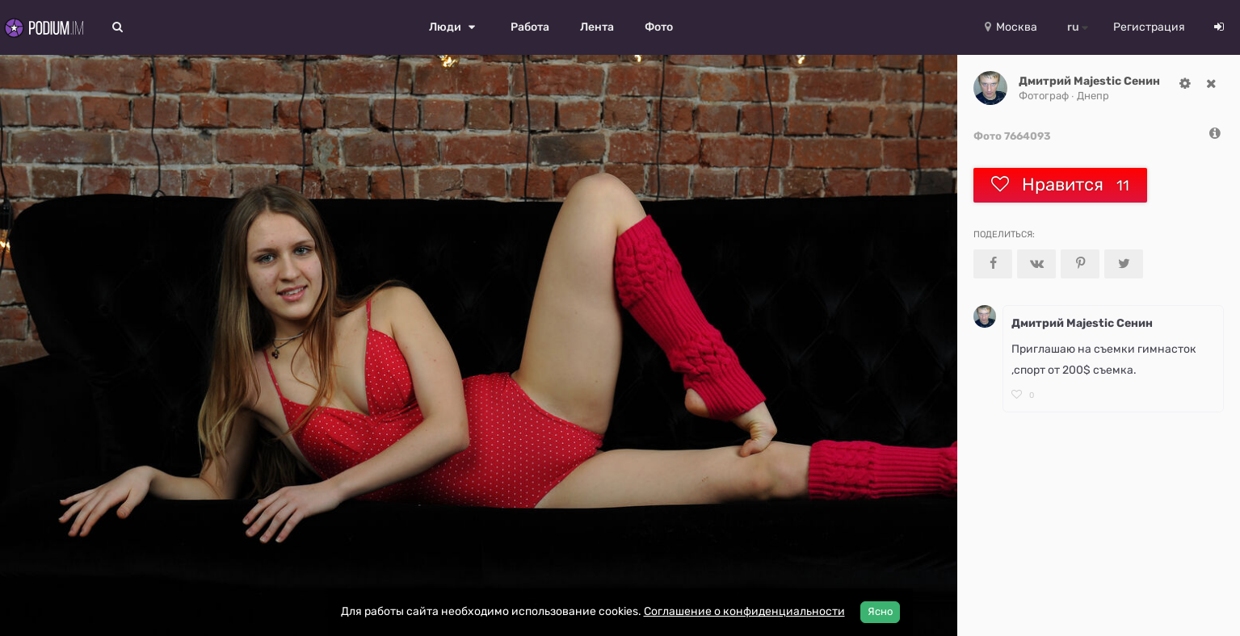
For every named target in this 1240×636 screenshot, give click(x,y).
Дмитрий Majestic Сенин (1089, 81)
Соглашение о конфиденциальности (744, 611)
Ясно (880, 611)
